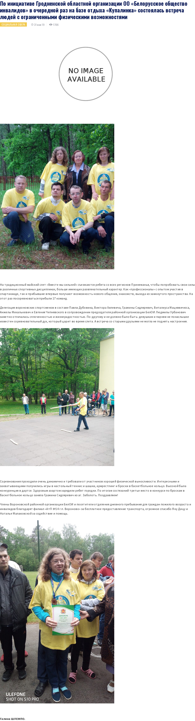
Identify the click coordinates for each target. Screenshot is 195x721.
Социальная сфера (13, 24)
